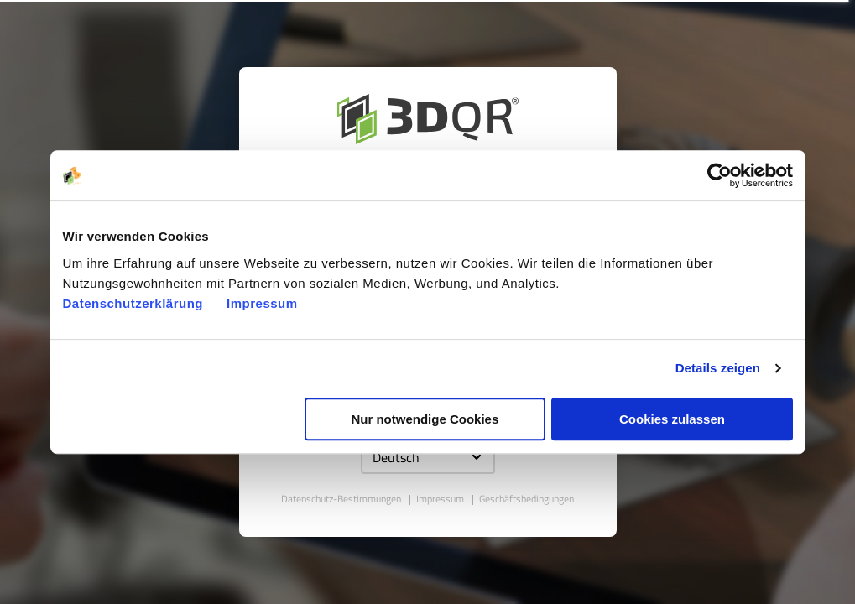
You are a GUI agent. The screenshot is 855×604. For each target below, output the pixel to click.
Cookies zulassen (672, 419)
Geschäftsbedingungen (526, 499)
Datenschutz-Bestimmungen (342, 499)
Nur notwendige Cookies (424, 419)
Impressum (262, 303)
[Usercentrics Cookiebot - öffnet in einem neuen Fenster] (719, 175)
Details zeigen (717, 368)
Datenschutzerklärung (133, 303)
